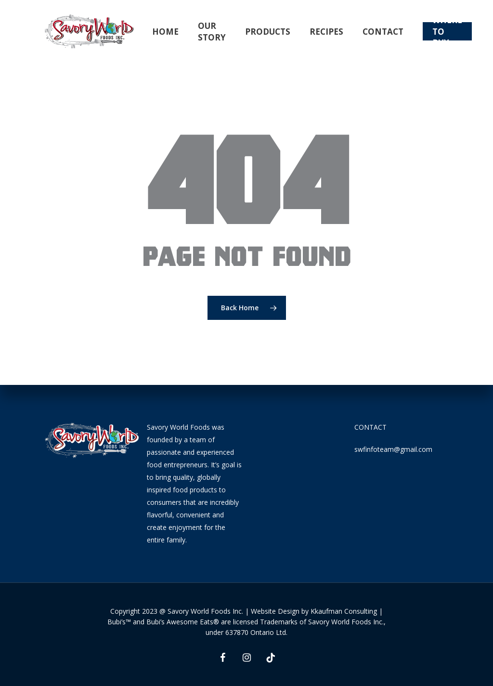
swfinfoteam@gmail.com (393, 449)
